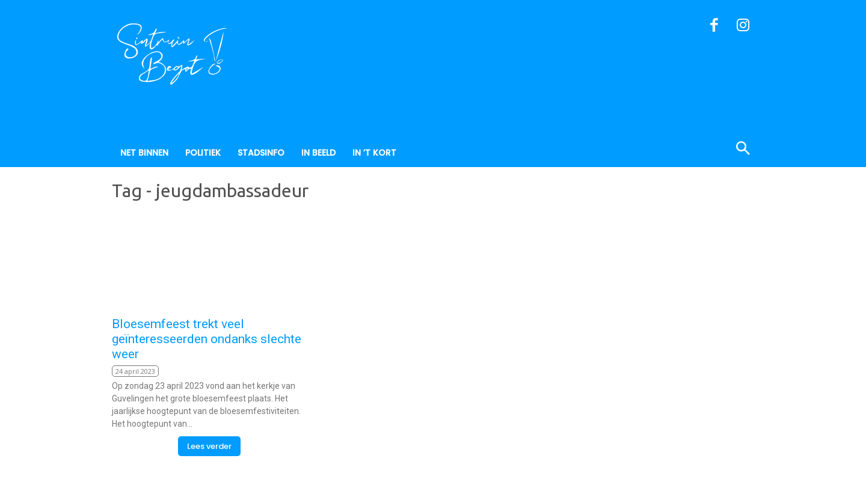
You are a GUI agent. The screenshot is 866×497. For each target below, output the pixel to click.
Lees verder (209, 446)
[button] (684, 149)
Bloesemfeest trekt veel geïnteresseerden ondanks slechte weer (206, 339)
